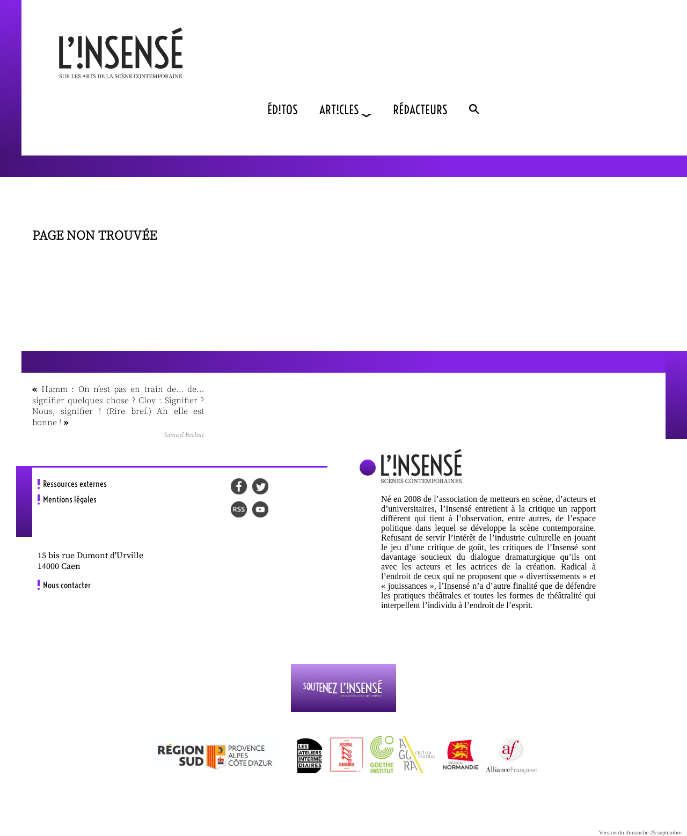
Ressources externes (75, 483)
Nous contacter (67, 585)
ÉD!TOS (282, 109)
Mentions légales (70, 499)
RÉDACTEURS (420, 109)
